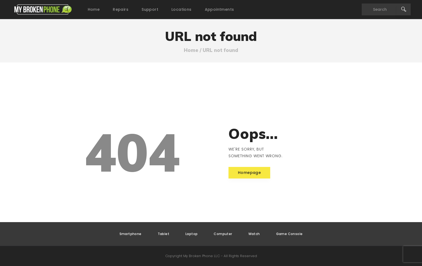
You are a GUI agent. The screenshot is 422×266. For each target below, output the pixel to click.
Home (191, 50)
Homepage (249, 172)
